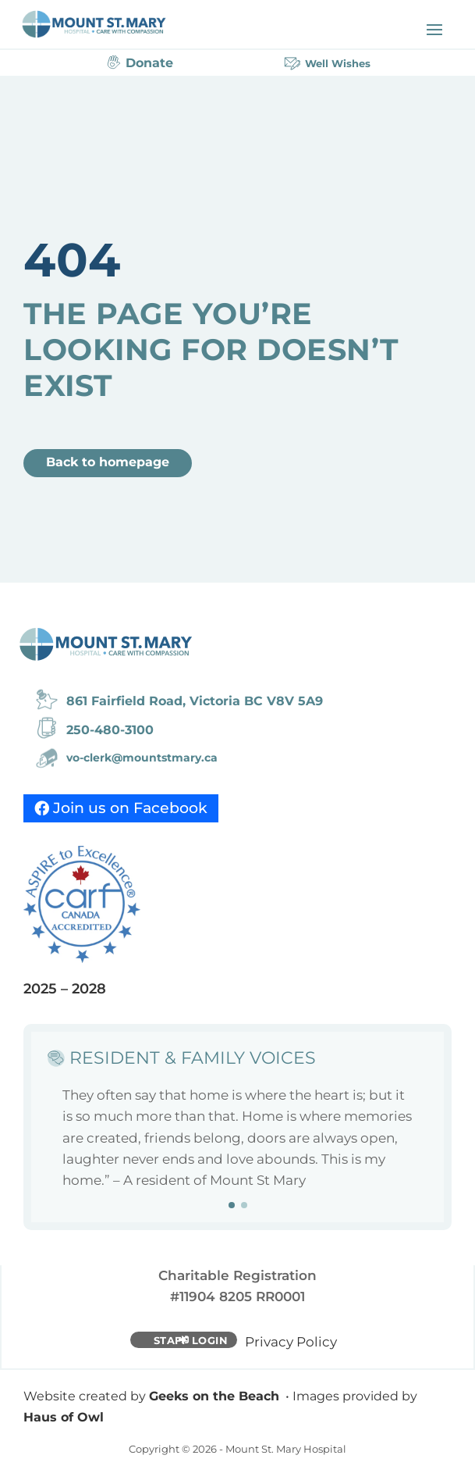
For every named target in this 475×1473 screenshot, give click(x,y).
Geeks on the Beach (214, 1396)
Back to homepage (107, 462)
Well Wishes (337, 63)
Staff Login (191, 1340)
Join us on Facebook (130, 808)
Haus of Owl (63, 1417)
